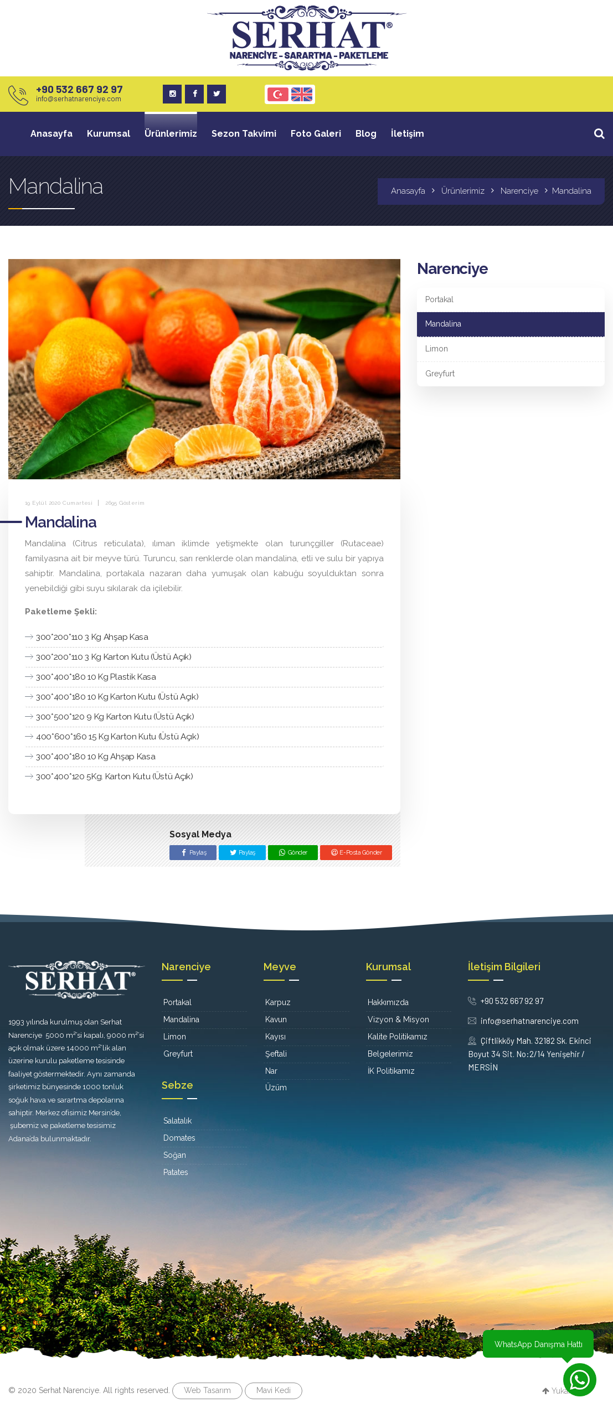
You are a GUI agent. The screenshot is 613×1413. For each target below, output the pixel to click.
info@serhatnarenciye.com (78, 98)
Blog (366, 133)
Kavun (276, 1019)
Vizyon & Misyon (398, 1019)
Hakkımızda (388, 1002)
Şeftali (276, 1053)
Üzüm (276, 1087)
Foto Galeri (316, 133)
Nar (271, 1071)
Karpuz (278, 1002)
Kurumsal (108, 133)
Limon (436, 348)
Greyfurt (440, 373)
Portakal (439, 299)
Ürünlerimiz (171, 133)
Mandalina (443, 323)
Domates (179, 1137)
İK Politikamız (391, 1071)
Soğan (174, 1155)
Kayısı (275, 1036)
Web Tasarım (207, 1390)
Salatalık (177, 1120)
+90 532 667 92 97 (79, 88)
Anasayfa (51, 133)
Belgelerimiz (390, 1053)
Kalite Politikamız (397, 1036)
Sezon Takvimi (244, 133)
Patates (175, 1172)
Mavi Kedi (273, 1390)
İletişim (407, 133)
